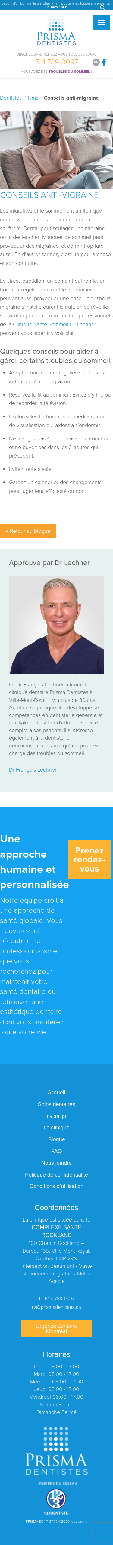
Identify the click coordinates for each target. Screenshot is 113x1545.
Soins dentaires (56, 1104)
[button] (103, 8)
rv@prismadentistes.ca (56, 1307)
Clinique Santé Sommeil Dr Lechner (54, 324)
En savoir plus (56, 6)
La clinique (56, 1128)
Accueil (56, 1093)
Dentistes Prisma (19, 97)
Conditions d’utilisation (56, 1186)
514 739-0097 (56, 60)
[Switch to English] (96, 62)
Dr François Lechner (33, 769)
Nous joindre (56, 1163)
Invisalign (56, 1116)
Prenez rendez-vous (89, 859)
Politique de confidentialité (56, 1175)
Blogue (56, 1139)
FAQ (56, 1151)
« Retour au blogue (28, 531)
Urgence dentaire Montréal (56, 1329)
